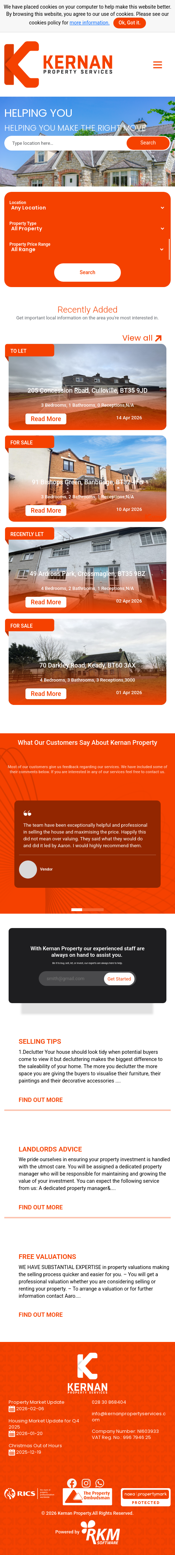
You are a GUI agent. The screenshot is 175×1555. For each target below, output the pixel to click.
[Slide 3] (98, 909)
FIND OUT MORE (41, 1100)
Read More (46, 419)
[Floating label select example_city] (87, 207)
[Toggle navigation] (157, 64)
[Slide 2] (87, 909)
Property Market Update (37, 1402)
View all (142, 338)
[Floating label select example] (87, 228)
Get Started (119, 979)
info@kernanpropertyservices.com (129, 1416)
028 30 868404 (109, 1402)
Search (148, 143)
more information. (90, 23)
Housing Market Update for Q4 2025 (44, 1423)
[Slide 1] (76, 909)
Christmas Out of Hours (35, 1445)
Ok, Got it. (130, 23)
